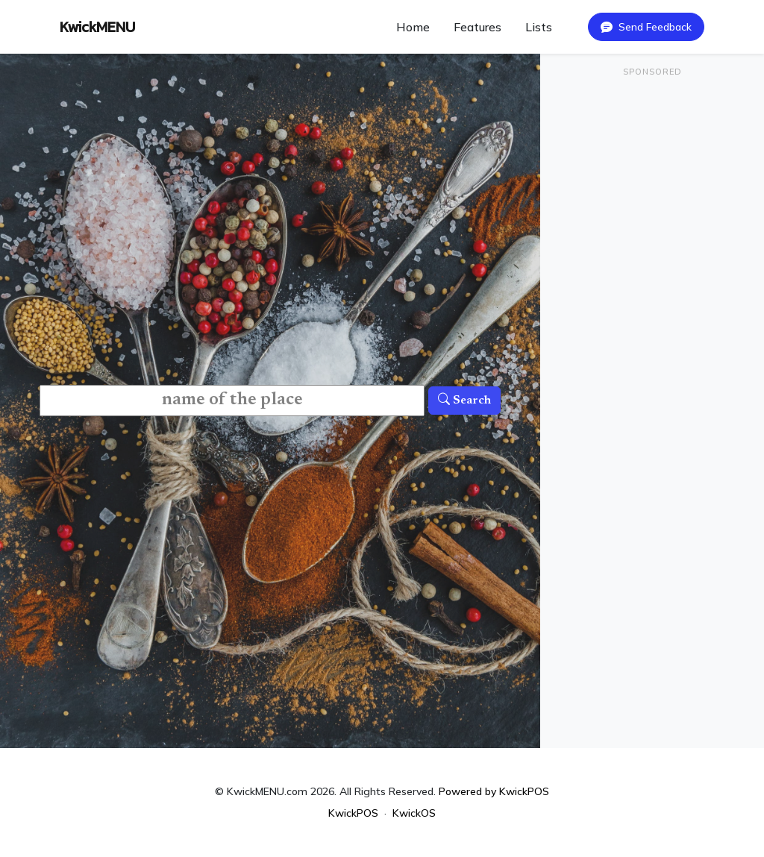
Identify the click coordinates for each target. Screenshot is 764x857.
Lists (538, 26)
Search (464, 400)
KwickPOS (353, 813)
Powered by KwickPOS (494, 791)
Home (413, 26)
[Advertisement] (652, 183)
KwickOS (414, 813)
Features (477, 26)
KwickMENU (97, 27)
